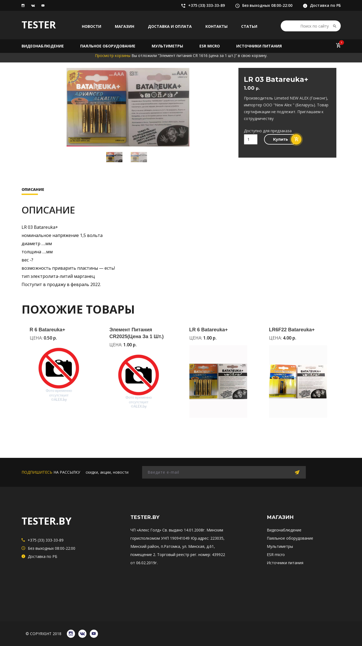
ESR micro (209, 46)
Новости (91, 26)
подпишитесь (37, 472)
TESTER (39, 24)
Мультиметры (167, 46)
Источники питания (259, 46)
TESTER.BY (46, 521)
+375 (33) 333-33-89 (203, 5)
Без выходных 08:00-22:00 (263, 5)
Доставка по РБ (322, 5)
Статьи (249, 26)
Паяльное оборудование (107, 46)
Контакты (216, 26)
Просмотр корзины (112, 55)
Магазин (124, 26)
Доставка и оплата (170, 26)
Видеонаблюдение (43, 46)
